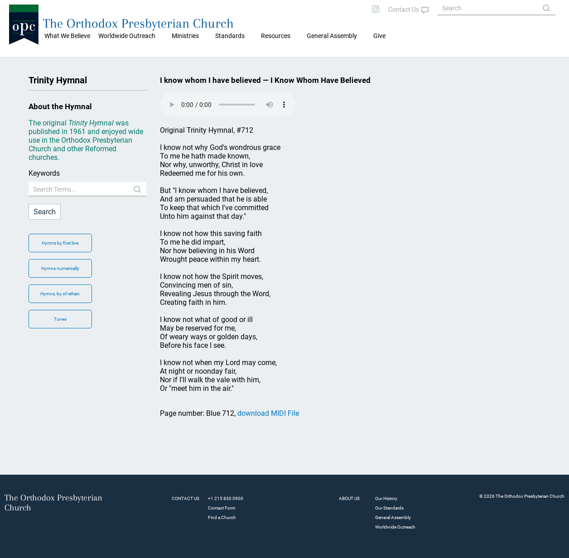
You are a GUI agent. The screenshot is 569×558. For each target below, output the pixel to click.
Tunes (60, 319)
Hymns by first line (60, 243)
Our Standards (389, 507)
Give (379, 35)
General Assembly (332, 35)
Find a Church (222, 517)
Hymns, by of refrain (60, 293)
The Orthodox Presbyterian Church (138, 23)
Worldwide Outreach (395, 526)
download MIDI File (268, 413)
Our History (386, 498)
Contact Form (222, 507)
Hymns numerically (60, 268)
